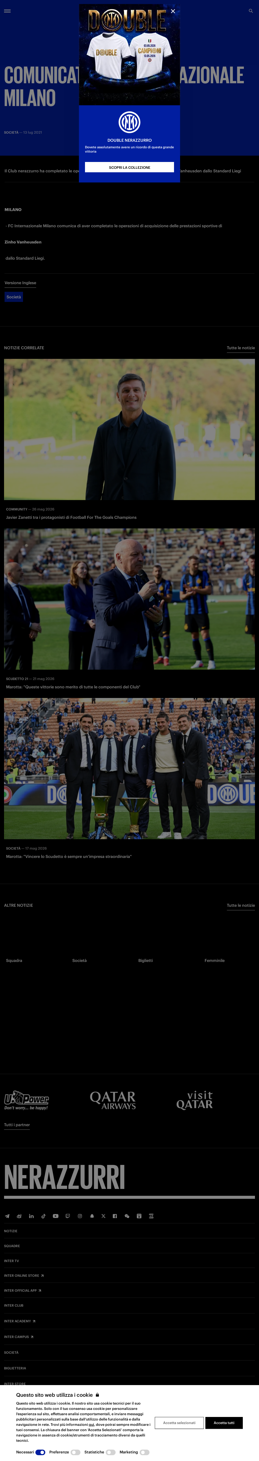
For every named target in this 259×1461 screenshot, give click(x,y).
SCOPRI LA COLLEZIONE (129, 167)
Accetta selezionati (179, 1423)
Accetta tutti (224, 1423)
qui (91, 1424)
